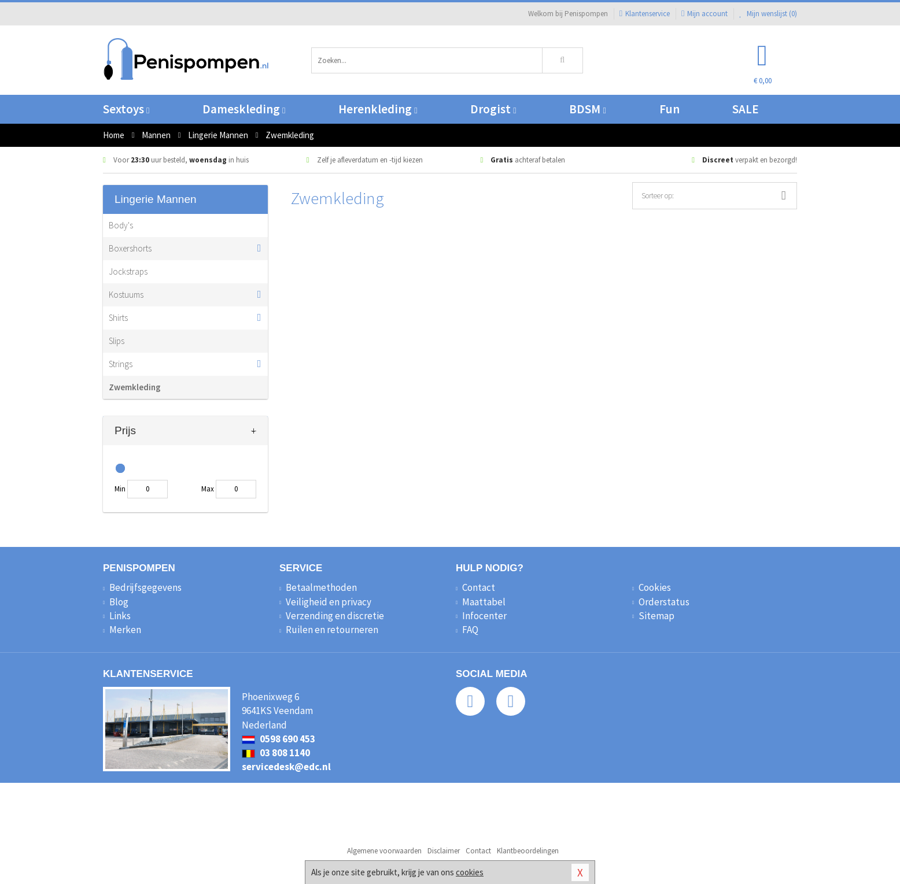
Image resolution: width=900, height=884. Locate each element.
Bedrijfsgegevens (145, 587)
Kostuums (126, 294)
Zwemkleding (135, 387)
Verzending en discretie (335, 615)
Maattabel (484, 602)
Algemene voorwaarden (384, 851)
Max (207, 489)
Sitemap (656, 615)
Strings (120, 363)
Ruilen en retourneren (332, 629)
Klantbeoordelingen (528, 851)
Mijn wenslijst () (768, 14)
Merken (125, 629)
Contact (478, 587)
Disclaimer (443, 851)
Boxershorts (130, 248)
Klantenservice (644, 14)
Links (120, 615)
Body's (121, 225)
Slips (116, 340)
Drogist (493, 109)
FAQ (470, 629)
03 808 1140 (276, 752)
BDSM (587, 109)
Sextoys (126, 109)
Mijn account (704, 14)
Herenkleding (377, 109)
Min (120, 489)
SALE (745, 109)
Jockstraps (128, 271)
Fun (669, 109)
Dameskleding (243, 109)
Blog (118, 602)
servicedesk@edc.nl (286, 766)
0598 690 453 (278, 739)
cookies (470, 872)
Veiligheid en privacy (328, 602)
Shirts (118, 317)
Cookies (655, 587)
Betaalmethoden (321, 587)
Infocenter (484, 615)
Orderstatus (664, 602)
